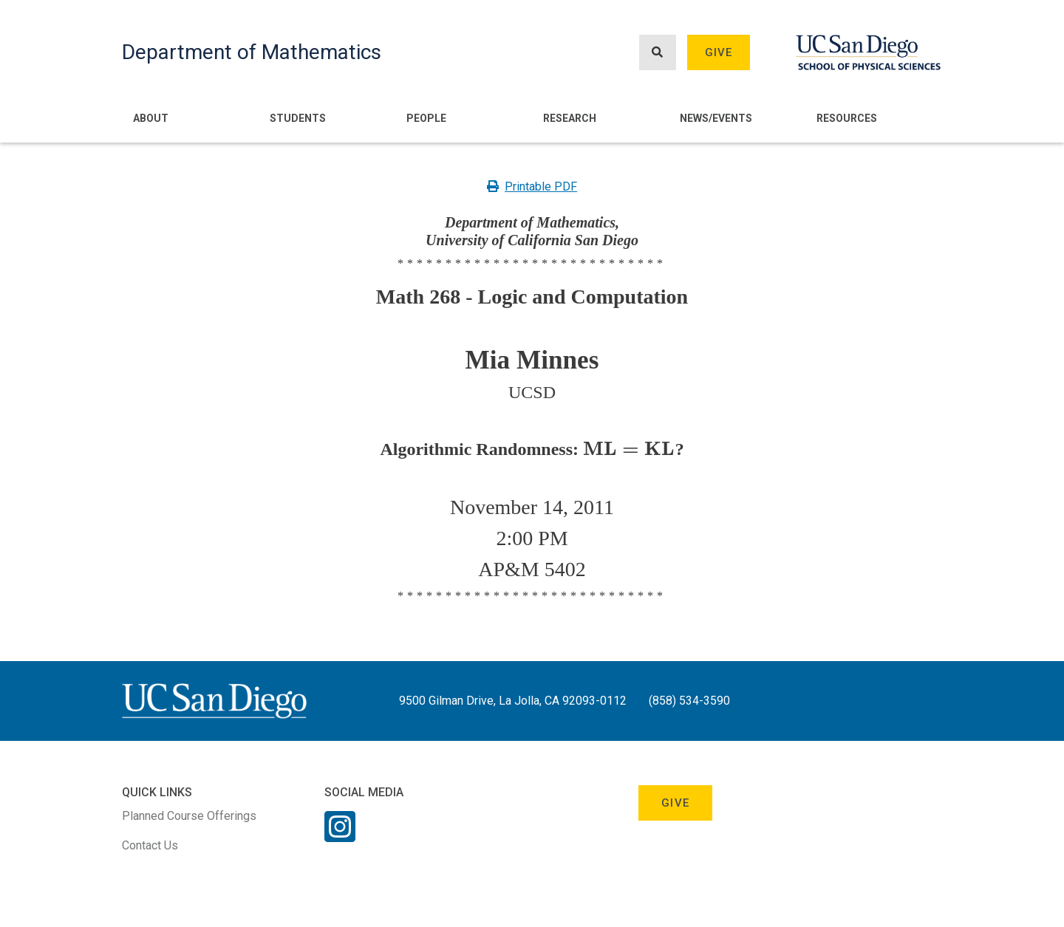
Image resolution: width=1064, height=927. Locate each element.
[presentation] (629, 449)
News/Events (716, 118)
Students (298, 118)
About (150, 118)
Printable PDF (532, 186)
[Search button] (657, 53)
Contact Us (150, 845)
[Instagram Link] (339, 836)
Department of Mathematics (251, 52)
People (426, 118)
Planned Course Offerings (189, 816)
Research (569, 118)
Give (719, 52)
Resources (846, 118)
